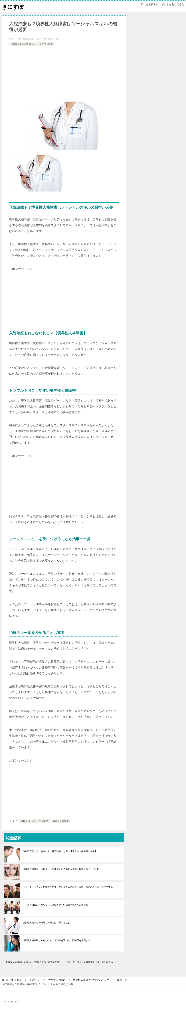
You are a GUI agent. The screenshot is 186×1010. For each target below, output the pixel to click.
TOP (14, 979)
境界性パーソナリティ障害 (34, 821)
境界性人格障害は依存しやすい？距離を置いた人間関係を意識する (56, 940)
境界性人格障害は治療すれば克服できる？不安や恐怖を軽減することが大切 (61, 869)
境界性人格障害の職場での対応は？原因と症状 (46, 922)
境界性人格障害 (61, 821)
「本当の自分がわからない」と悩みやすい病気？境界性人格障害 (55, 905)
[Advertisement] (64, 74)
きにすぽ (13, 6)
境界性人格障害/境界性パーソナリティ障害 (32, 44)
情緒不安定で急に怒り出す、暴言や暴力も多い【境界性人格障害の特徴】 (60, 851)
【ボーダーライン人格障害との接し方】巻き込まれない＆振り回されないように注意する (68, 887)
